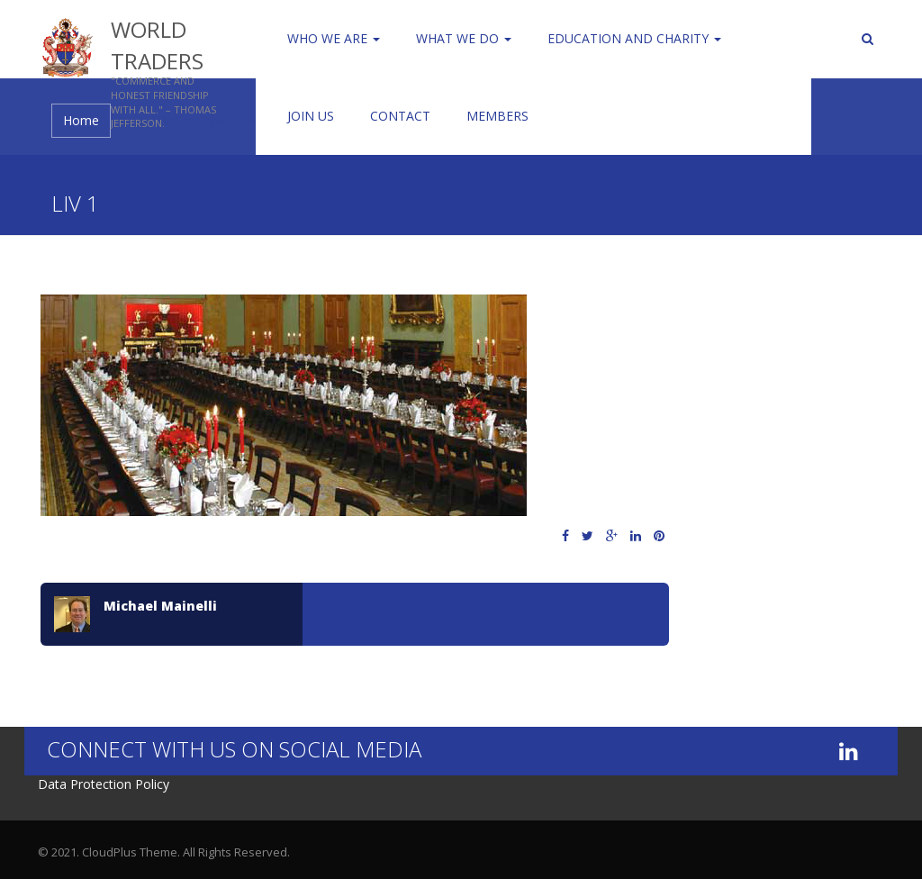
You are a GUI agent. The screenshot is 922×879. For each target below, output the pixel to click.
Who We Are (333, 38)
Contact (400, 115)
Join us (310, 115)
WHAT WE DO (463, 38)
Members (497, 115)
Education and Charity (634, 38)
